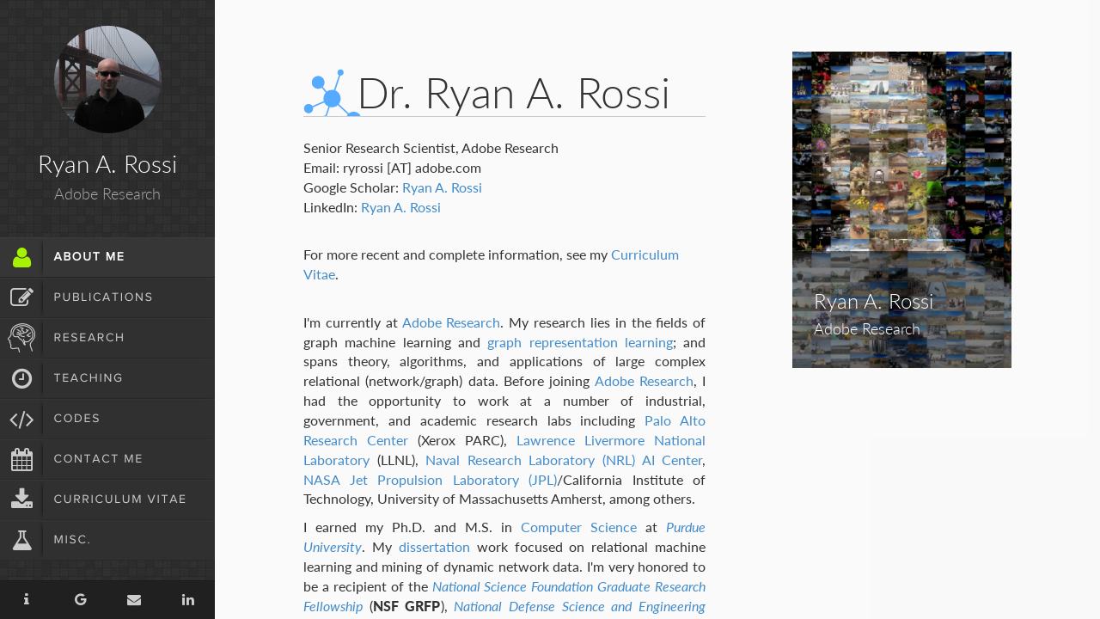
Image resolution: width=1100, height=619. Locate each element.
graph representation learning (580, 342)
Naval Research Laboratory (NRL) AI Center (563, 459)
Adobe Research (451, 322)
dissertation (434, 546)
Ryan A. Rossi (442, 187)
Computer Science (579, 526)
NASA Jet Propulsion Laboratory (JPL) (430, 479)
